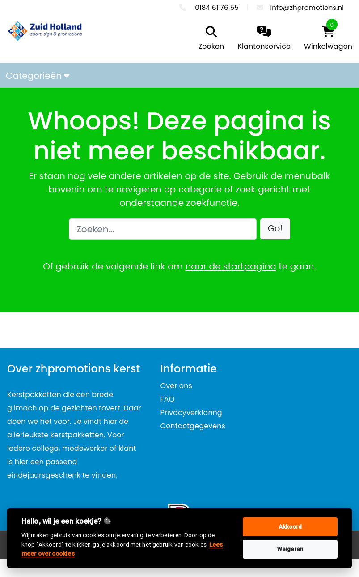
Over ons (176, 385)
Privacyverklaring (191, 412)
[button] (275, 228)
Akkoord (290, 526)
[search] (209, 39)
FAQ (167, 399)
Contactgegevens (192, 426)
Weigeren (290, 549)
